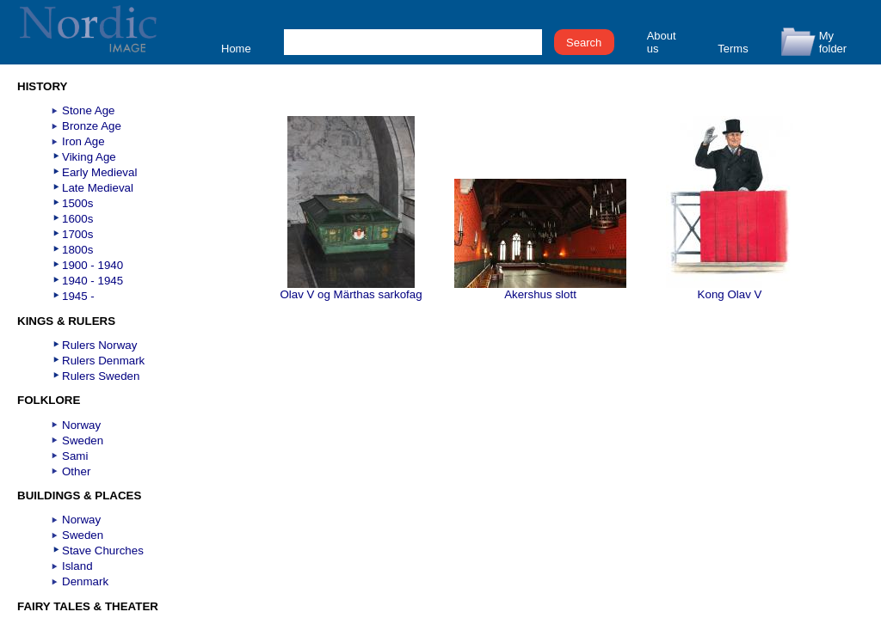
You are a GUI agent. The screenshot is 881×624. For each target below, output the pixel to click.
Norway (81, 425)
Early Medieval (99, 172)
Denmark (85, 581)
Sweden (82, 440)
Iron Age (83, 141)
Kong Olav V (729, 289)
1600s (77, 218)
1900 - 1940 (92, 265)
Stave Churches (103, 550)
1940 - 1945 (92, 280)
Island (77, 566)
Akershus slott (540, 289)
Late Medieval (97, 187)
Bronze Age (91, 125)
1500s (77, 203)
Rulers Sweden (100, 376)
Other (76, 471)
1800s (77, 249)
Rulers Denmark (103, 360)
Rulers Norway (99, 345)
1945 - (78, 296)
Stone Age (88, 110)
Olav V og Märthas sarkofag (351, 289)
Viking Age (89, 156)
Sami (75, 456)
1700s (77, 234)
